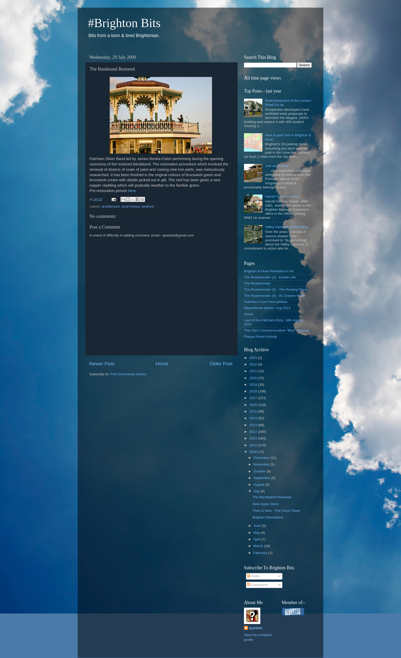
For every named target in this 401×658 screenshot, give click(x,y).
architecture (111, 206)
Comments (257, 585)
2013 (253, 425)
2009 (253, 452)
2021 (253, 371)
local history (130, 206)
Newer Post (101, 363)
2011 (253, 438)
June (257, 526)
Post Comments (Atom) (128, 374)
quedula (255, 628)
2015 (253, 411)
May (257, 533)
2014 (253, 418)
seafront (147, 206)
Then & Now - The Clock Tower (276, 511)
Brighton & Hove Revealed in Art (269, 271)
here (132, 191)
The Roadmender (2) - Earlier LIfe (270, 277)
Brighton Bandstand (268, 517)
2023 (253, 358)
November (261, 464)
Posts (253, 576)
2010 (253, 445)
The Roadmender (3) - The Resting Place (275, 289)
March (258, 546)
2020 (253, 378)
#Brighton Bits (124, 23)
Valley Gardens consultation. (287, 227)
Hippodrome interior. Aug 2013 (267, 308)
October (260, 471)
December (261, 458)
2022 (253, 364)
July (257, 491)
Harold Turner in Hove (282, 196)
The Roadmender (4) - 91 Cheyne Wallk (274, 296)
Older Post (221, 363)
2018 (253, 391)
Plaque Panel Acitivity (260, 336)
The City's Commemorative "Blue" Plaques (276, 330)
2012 (253, 432)
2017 (253, 398)
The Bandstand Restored (272, 497)
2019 (253, 385)
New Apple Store (266, 504)
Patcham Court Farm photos (265, 302)
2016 (253, 405)
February (260, 553)
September (262, 478)
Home (161, 363)
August (259, 484)
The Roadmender (257, 283)
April (257, 539)
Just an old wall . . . (279, 166)
